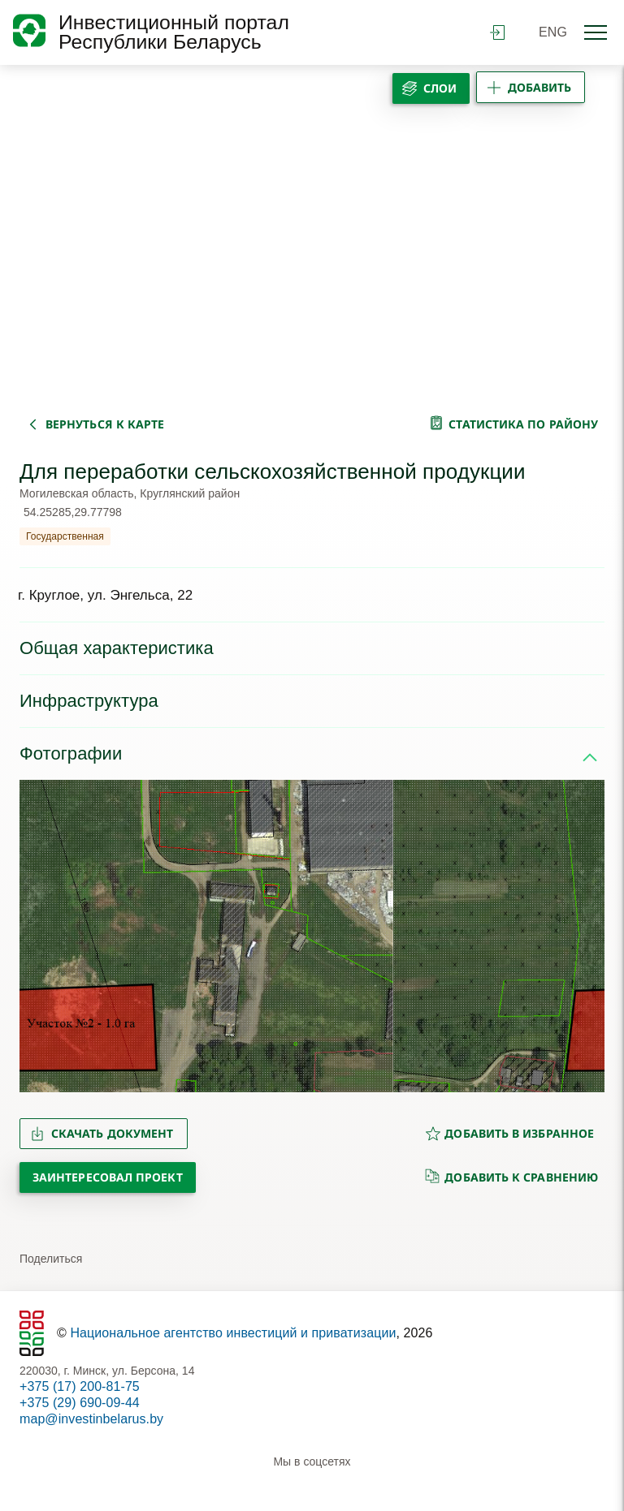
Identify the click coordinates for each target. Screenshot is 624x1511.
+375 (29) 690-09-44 (80, 1403)
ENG (553, 32)
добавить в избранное (509, 1133)
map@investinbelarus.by (91, 1419)
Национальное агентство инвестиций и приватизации (233, 1333)
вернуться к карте (105, 424)
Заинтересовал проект (107, 1177)
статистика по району (523, 424)
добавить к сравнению (511, 1177)
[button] (39, 936)
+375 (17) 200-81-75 (80, 1386)
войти (497, 32)
